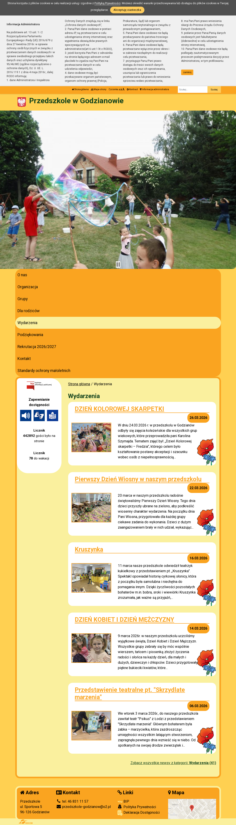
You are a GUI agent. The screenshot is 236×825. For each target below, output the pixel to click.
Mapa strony (98, 89)
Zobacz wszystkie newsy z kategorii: (173, 763)
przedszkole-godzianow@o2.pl (83, 807)
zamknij (187, 72)
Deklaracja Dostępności (138, 812)
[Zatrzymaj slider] (118, 264)
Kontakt (24, 358)
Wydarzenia (27, 323)
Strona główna (80, 89)
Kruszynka (89, 549)
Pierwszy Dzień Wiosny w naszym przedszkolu (138, 479)
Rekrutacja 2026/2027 (36, 346)
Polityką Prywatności (107, 3)
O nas (22, 275)
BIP (123, 801)
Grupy (22, 299)
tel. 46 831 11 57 (72, 801)
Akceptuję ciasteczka (127, 10)
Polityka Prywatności (136, 807)
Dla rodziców (28, 311)
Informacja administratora (154, 89)
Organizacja (27, 287)
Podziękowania (30, 335)
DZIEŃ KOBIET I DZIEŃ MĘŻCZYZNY (124, 619)
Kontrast (132, 89)
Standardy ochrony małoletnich (43, 370)
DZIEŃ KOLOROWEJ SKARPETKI (119, 408)
